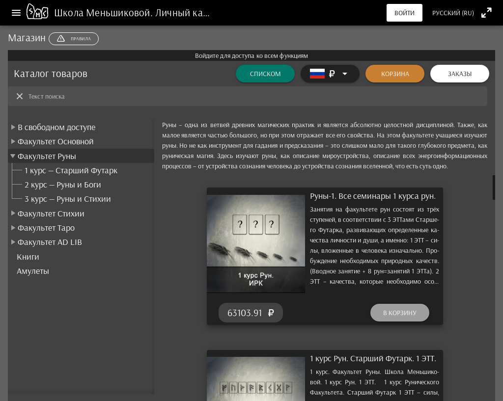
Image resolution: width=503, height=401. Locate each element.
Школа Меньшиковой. (104, 12)
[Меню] (16, 12)
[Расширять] (330, 73)
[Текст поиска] (254, 96)
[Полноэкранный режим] (486, 12)
